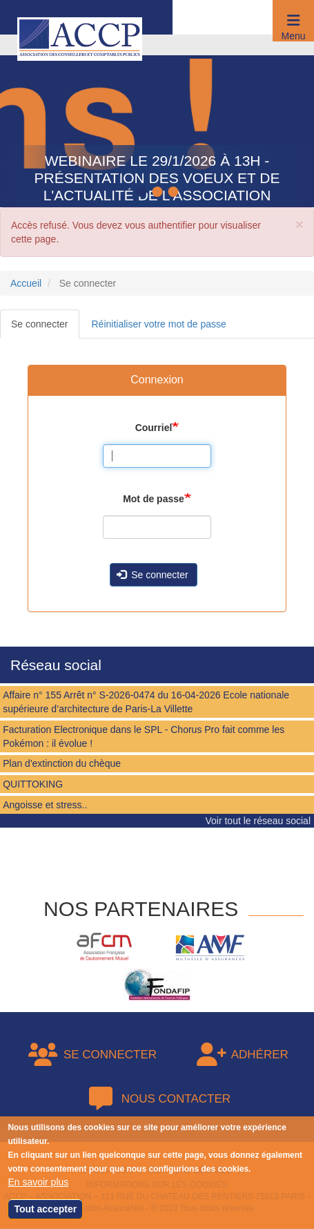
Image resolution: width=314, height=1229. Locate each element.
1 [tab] (143, 193)
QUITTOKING (33, 784)
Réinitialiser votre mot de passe (159, 324)
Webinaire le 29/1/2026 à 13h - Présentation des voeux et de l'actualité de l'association (157, 178)
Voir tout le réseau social (258, 820)
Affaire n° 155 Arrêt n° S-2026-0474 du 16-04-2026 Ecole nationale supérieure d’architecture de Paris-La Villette (146, 701)
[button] (293, 20)
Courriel (154, 427)
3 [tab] (174, 193)
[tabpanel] (157, 121)
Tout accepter (45, 1208)
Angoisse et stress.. (45, 804)
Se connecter (39, 324)
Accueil (25, 283)
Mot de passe (153, 498)
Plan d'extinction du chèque (62, 763)
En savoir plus (38, 1182)
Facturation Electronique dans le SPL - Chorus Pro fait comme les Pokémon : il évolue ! (143, 736)
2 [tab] (158, 193)
